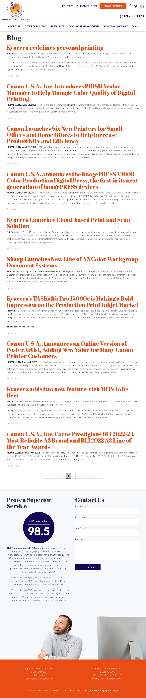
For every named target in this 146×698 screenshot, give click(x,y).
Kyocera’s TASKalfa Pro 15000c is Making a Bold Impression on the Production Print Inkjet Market (73, 302)
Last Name (80, 517)
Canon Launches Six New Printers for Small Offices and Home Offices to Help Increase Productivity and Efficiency (64, 135)
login (115, 690)
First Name (80, 506)
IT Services (57, 26)
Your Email (80, 528)
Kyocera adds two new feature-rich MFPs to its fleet (67, 392)
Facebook (130, 6)
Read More (12, 75)
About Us (14, 26)
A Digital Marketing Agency (98, 690)
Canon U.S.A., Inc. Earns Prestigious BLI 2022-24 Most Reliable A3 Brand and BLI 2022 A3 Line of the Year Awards (70, 440)
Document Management (84, 26)
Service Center (113, 6)
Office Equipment (36, 26)
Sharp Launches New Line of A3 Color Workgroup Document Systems (72, 262)
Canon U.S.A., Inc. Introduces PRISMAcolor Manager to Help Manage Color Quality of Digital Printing (71, 92)
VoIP (135, 26)
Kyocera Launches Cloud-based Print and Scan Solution (68, 223)
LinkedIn (142, 6)
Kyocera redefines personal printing (55, 47)
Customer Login (86, 6)
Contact (67, 6)
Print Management (116, 26)
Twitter (135, 6)
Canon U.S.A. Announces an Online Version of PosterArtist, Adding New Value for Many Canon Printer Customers (70, 350)
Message (79, 539)
